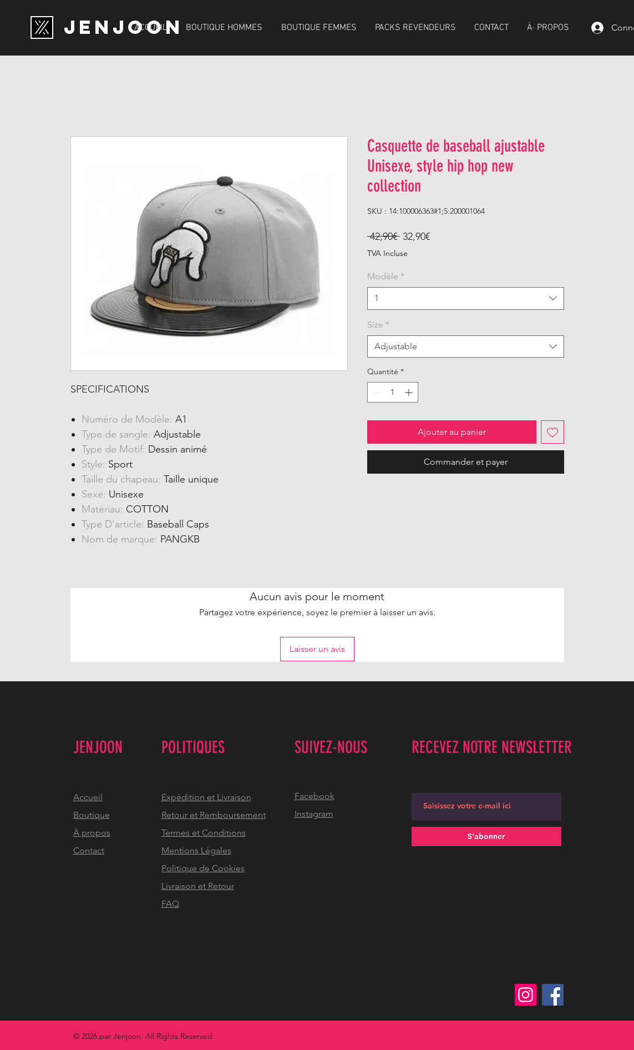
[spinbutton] (393, 392)
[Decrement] (376, 392)
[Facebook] (553, 995)
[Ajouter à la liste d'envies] (552, 432)
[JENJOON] (124, 27)
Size (378, 324)
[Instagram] (525, 995)
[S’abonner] (486, 836)
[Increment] (410, 392)
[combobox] (465, 298)
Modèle (385, 276)
